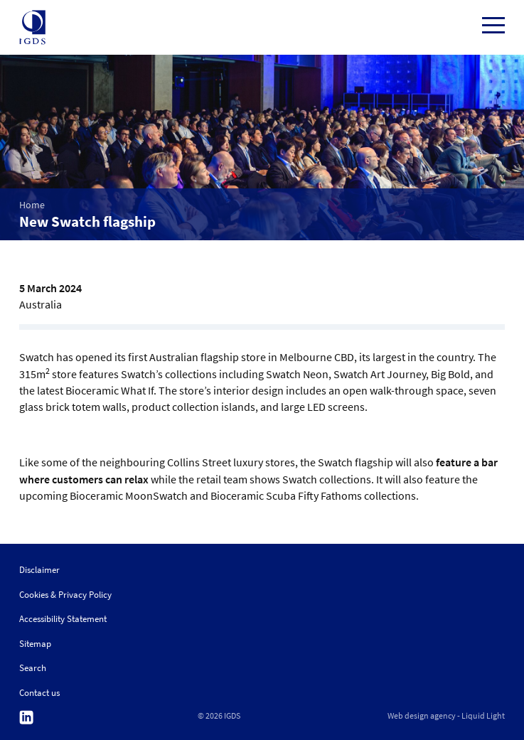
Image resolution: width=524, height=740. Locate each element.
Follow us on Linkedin (26, 717)
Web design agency (421, 716)
